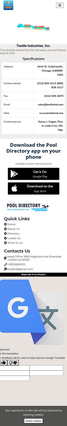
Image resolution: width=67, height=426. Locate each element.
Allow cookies (33, 421)
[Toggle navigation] (60, 5)
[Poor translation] (13, 362)
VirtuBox (41, 274)
